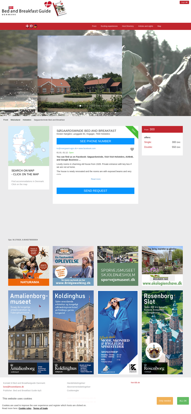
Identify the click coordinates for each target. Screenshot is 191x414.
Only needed (165, 401)
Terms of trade (40, 408)
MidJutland (15, 120)
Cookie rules (25, 408)
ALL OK (183, 401)
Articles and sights (145, 26)
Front (94, 26)
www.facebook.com (87, 148)
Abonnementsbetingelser (79, 387)
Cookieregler (73, 390)
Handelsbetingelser (76, 383)
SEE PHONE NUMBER (95, 141)
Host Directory (128, 26)
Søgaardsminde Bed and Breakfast (27, 27)
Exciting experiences (109, 26)
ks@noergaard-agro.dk (67, 148)
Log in (184, 2)
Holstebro (27, 120)
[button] (43, 74)
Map (159, 26)
